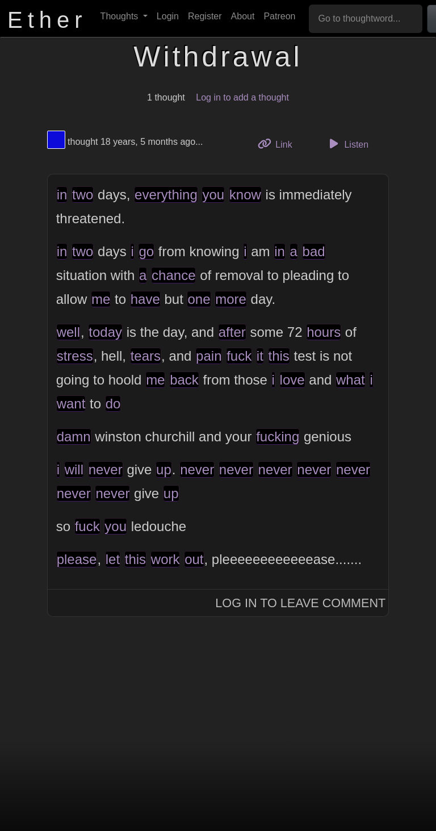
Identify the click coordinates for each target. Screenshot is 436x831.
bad (314, 251)
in (62, 194)
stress (75, 356)
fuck (239, 356)
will (74, 469)
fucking (277, 436)
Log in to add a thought (242, 97)
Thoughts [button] (120, 16)
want (71, 403)
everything (166, 194)
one (198, 299)
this (279, 356)
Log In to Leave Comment (300, 603)
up (163, 469)
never (106, 469)
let (113, 559)
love (292, 379)
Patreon (279, 16)
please (77, 559)
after (232, 332)
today (105, 332)
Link (279, 143)
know (245, 194)
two (82, 194)
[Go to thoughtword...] (365, 19)
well (68, 332)
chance (173, 275)
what (350, 379)
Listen (346, 143)
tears (146, 356)
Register (205, 16)
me (100, 299)
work (165, 559)
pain (208, 356)
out (194, 559)
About (243, 16)
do (113, 403)
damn (74, 436)
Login (168, 16)
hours (324, 332)
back (184, 379)
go (146, 251)
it (260, 356)
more (230, 299)
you (213, 194)
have (145, 299)
